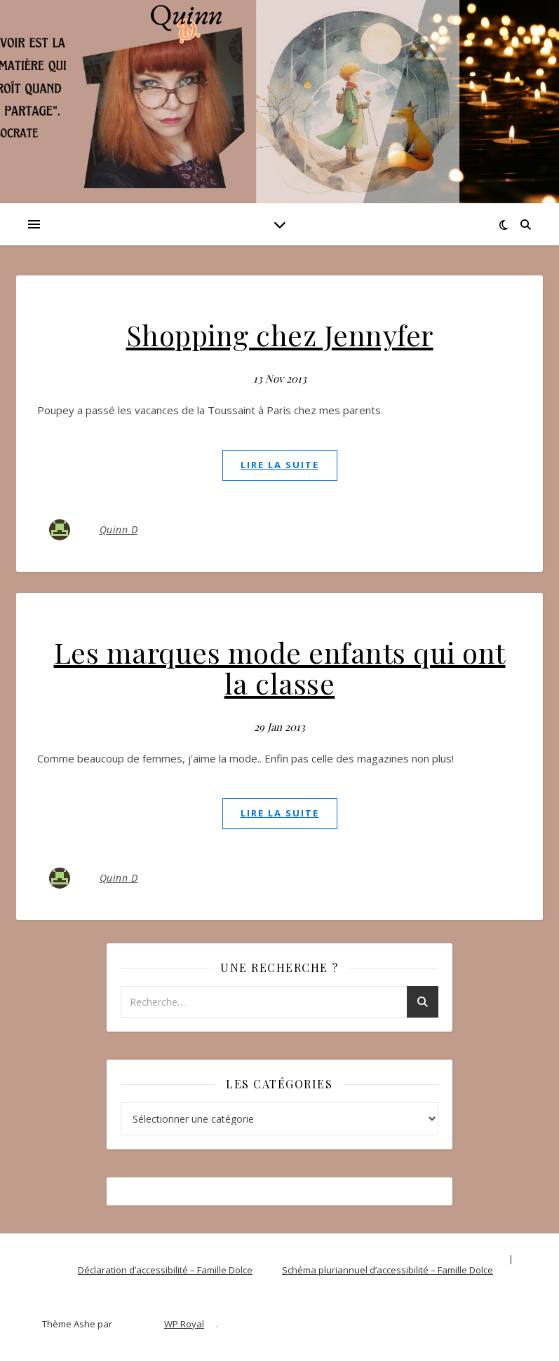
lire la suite (280, 464)
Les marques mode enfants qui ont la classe (280, 668)
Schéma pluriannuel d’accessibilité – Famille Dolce (387, 1270)
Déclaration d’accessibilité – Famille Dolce (165, 1270)
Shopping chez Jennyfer (279, 334)
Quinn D (119, 529)
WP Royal (184, 1324)
